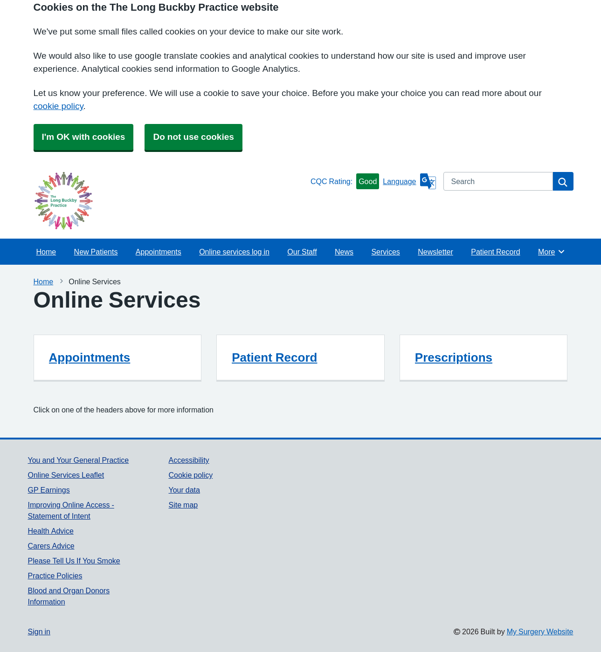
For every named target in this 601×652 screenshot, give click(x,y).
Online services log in (234, 251)
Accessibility (188, 460)
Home (46, 251)
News (344, 251)
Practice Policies (55, 575)
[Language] (409, 181)
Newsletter (435, 251)
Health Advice (51, 531)
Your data (184, 490)
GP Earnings (49, 490)
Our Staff (302, 251)
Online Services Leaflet (66, 475)
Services (385, 251)
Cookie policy (190, 475)
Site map (183, 504)
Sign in (39, 631)
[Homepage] (167, 200)
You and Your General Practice (78, 460)
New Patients (96, 251)
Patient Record (495, 251)
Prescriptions (453, 357)
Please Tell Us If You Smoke (74, 560)
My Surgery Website (540, 631)
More (552, 251)
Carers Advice (51, 545)
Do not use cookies (193, 136)
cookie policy (58, 106)
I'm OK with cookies (83, 136)
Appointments (158, 251)
